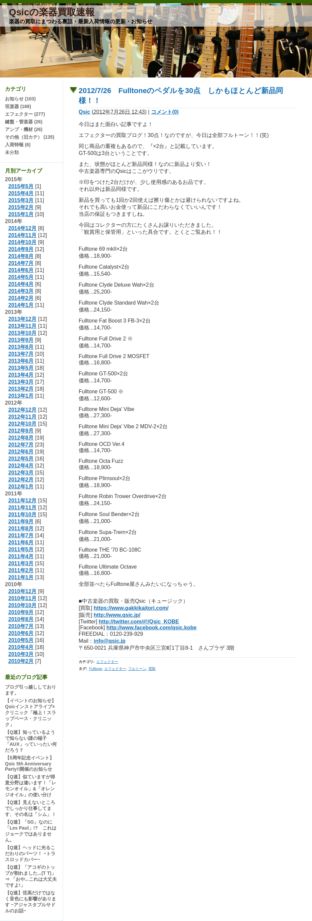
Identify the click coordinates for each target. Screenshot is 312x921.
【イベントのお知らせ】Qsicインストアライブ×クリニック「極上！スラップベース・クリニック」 (30, 712)
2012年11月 (22, 417)
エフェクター (107, 662)
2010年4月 (21, 647)
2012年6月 (21, 452)
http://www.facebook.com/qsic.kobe (151, 627)
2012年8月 (21, 438)
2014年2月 (21, 298)
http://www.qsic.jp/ (117, 615)
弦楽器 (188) (18, 106)
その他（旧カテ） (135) (29, 137)
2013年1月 (21, 396)
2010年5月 (21, 640)
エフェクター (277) (25, 114)
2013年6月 (21, 361)
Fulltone (95, 669)
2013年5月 (21, 368)
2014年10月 (22, 242)
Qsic (84, 112)
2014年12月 (22, 228)
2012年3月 (21, 472)
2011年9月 (21, 521)
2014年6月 (21, 270)
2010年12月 (22, 591)
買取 (152, 669)
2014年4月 (21, 284)
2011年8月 (21, 528)
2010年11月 (22, 598)
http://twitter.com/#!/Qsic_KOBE (139, 621)
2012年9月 (21, 431)
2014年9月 (21, 249)
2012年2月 (21, 479)
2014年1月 (21, 305)
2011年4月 (21, 556)
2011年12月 (22, 500)
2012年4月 (21, 465)
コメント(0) (165, 112)
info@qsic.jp (109, 641)
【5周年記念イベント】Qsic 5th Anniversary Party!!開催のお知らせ (29, 763)
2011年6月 (21, 542)
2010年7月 (21, 626)
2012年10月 (22, 424)
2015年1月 (21, 214)
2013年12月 (22, 319)
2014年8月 (21, 256)
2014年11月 (22, 235)
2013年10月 (22, 333)
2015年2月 (21, 207)
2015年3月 (21, 200)
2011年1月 (21, 577)
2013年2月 (21, 389)
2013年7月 (21, 354)
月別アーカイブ (23, 171)
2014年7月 (21, 263)
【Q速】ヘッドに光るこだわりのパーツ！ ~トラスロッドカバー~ (30, 853)
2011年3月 (21, 563)
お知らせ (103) (20, 98)
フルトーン (137, 669)
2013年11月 (22, 326)
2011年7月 (21, 535)
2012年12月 (22, 410)
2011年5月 (21, 549)
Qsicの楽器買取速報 (52, 12)
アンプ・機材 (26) (23, 129)
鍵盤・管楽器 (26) (23, 121)
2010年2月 (21, 661)
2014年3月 (21, 291)
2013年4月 (21, 375)
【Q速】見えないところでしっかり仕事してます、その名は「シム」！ (30, 808)
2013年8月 (21, 347)
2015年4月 (21, 193)
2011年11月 (22, 507)
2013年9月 (21, 340)
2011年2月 (21, 570)
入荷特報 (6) (18, 144)
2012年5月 (21, 458)
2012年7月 (21, 445)
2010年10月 (22, 605)
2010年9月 (21, 612)
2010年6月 (21, 633)
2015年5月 (21, 186)
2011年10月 (22, 514)
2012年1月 (21, 486)
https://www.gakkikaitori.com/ (131, 608)
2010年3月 (21, 654)
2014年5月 (21, 277)
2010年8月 (21, 619)
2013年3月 (21, 382)
